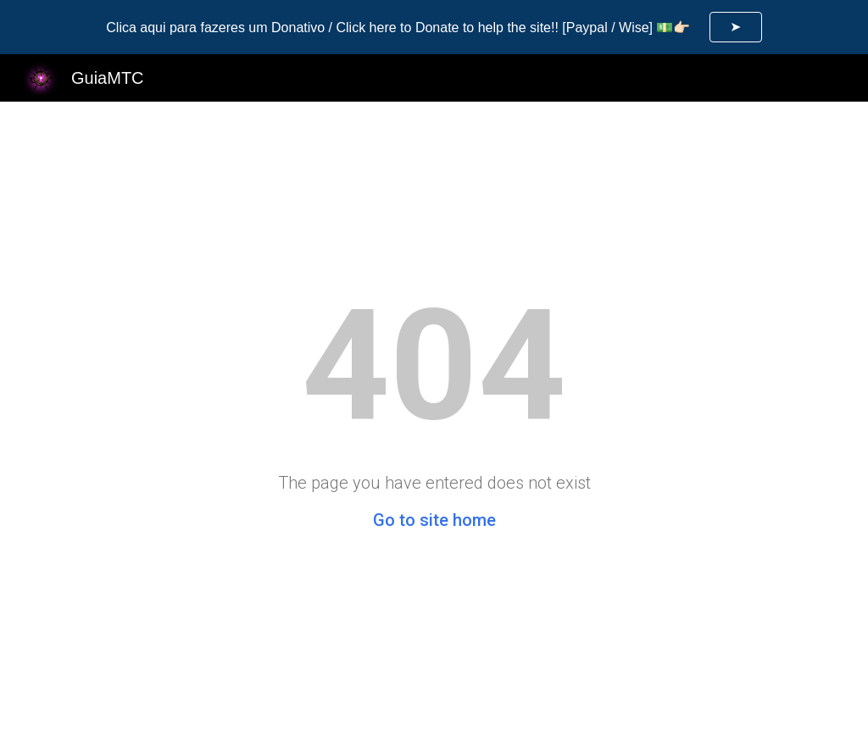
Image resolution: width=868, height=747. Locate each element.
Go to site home (434, 520)
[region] (434, 27)
